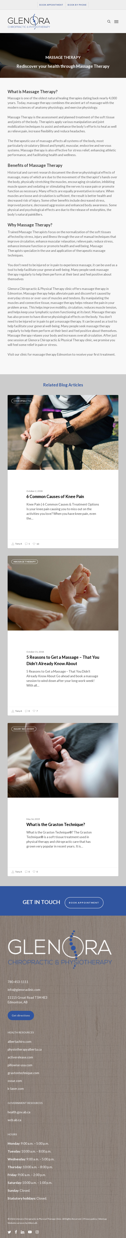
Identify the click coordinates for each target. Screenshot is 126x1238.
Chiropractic (22, 400)
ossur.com (15, 1081)
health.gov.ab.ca (19, 1112)
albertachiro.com (19, 1041)
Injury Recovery (24, 728)
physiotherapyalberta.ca (25, 1049)
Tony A (17, 544)
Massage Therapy (25, 561)
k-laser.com (16, 1089)
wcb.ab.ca (14, 1120)
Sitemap (103, 1218)
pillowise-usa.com (20, 1065)
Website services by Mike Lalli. (23, 1223)
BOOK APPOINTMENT (84, 902)
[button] (116, 21)
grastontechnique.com (23, 1073)
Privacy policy (90, 1218)
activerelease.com (20, 1057)
